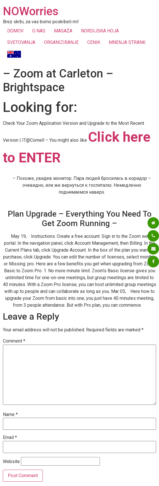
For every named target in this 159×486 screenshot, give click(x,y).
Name (10, 414)
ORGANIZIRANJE (61, 42)
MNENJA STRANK (127, 42)
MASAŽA (63, 31)
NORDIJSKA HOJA (100, 31)
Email (10, 437)
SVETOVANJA (21, 42)
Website (11, 461)
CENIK (93, 42)
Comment (14, 341)
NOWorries (31, 11)
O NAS (38, 31)
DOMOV (15, 31)
